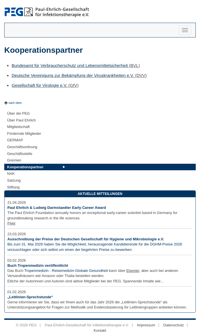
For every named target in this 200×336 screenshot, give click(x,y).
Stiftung (13, 187)
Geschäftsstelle (19, 154)
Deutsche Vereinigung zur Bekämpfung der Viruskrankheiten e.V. (73, 75)
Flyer (11, 223)
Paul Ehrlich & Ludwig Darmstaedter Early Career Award (56, 207)
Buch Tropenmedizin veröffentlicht (37, 265)
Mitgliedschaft (18, 127)
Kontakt (100, 330)
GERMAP (15, 140)
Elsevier (132, 270)
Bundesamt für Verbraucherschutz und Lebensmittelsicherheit (70, 65)
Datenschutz (173, 325)
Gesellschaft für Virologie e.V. (39, 85)
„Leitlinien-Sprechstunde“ (30, 297)
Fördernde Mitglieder (24, 133)
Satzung (14, 180)
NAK (11, 173)
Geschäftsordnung (22, 147)
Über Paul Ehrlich (21, 120)
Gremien (14, 160)
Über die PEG (18, 113)
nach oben (15, 102)
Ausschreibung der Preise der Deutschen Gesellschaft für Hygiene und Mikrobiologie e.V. (85, 239)
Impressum (146, 325)
